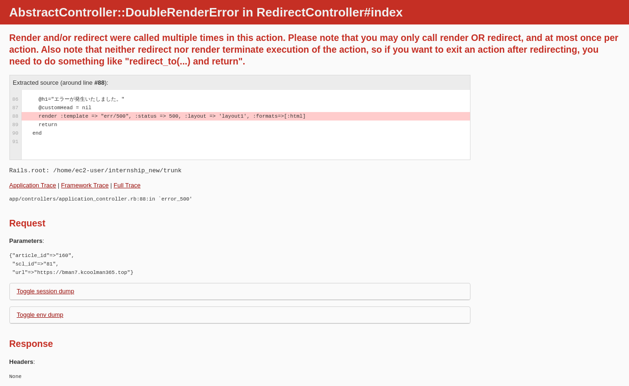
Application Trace (32, 185)
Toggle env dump (40, 314)
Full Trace (127, 185)
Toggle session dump (45, 291)
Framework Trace (85, 185)
